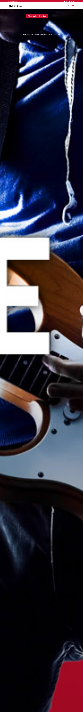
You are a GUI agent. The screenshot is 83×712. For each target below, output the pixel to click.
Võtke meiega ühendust (37, 16)
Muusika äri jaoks (28, 34)
